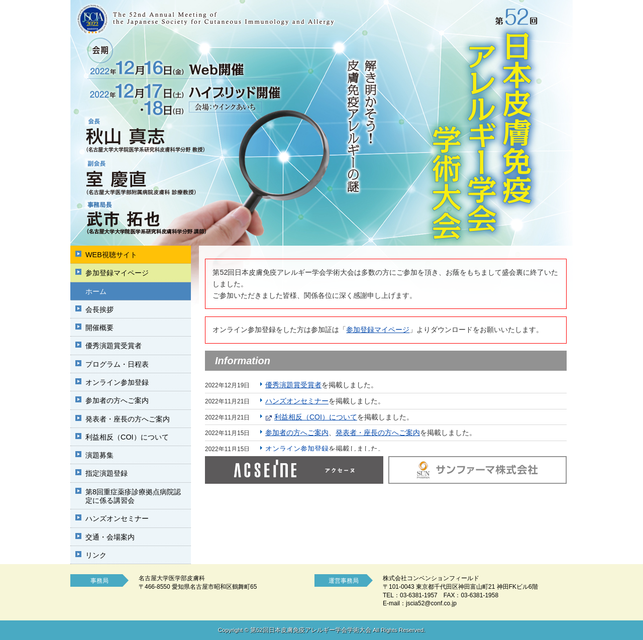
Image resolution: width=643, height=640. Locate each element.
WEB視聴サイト (111, 255)
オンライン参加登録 (117, 382)
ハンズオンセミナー (117, 518)
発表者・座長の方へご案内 (127, 419)
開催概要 (99, 328)
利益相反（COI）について (127, 437)
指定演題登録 (106, 473)
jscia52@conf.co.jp (431, 603)
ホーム (95, 291)
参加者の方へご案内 (117, 400)
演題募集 (99, 455)
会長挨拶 (99, 309)
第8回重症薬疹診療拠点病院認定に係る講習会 (133, 496)
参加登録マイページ (117, 273)
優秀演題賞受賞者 (113, 346)
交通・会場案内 (110, 537)
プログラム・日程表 (117, 364)
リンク (95, 555)
